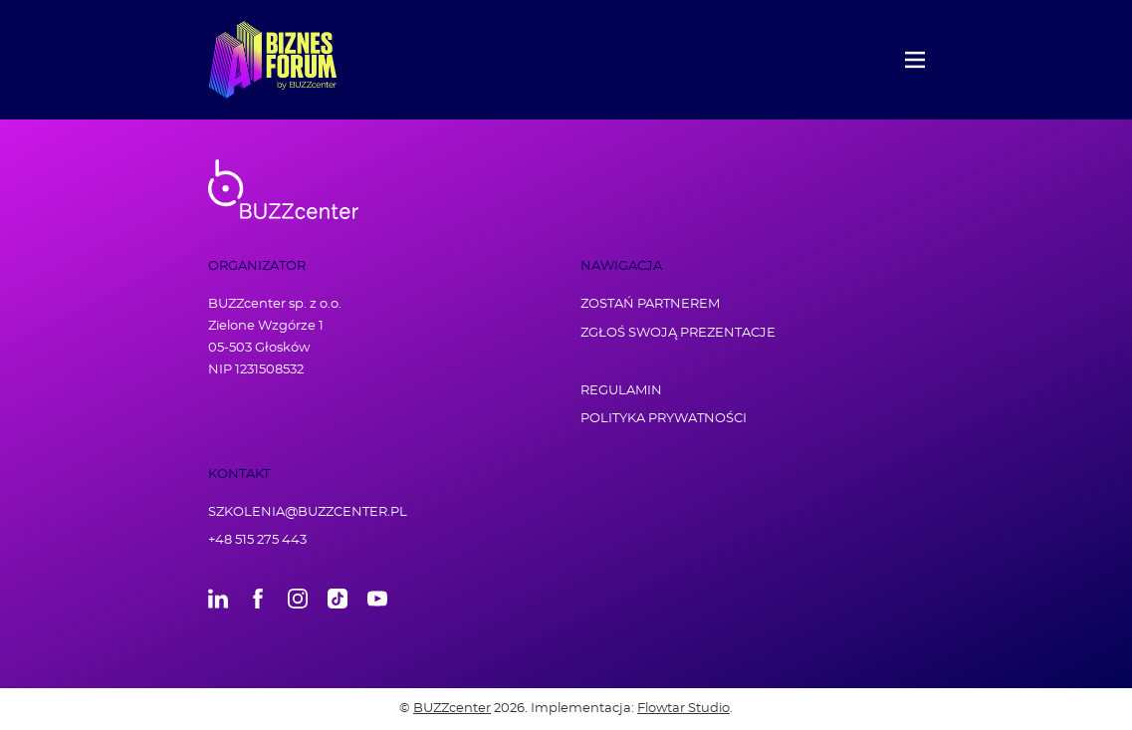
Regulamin (621, 390)
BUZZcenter (452, 708)
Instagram (298, 598)
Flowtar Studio (683, 708)
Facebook (258, 598)
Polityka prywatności (663, 418)
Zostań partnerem (650, 304)
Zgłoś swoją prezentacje (678, 333)
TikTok (337, 598)
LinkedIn (218, 598)
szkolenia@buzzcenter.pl (307, 512)
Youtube (377, 598)
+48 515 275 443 (257, 540)
